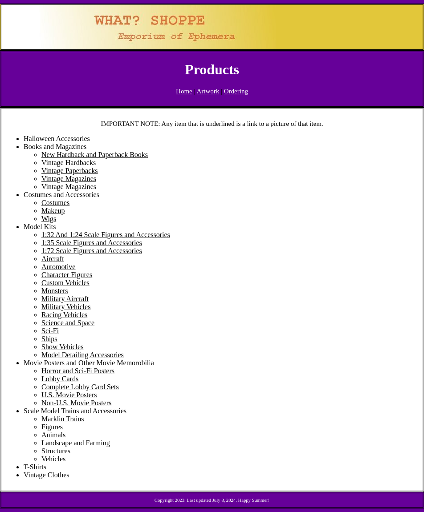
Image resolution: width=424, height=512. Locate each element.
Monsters (54, 290)
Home (184, 91)
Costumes (55, 202)
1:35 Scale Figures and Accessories (91, 242)
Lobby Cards (59, 379)
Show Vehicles (62, 347)
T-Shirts (35, 467)
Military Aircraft (65, 298)
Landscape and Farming (75, 443)
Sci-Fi (50, 331)
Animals (53, 435)
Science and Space (67, 323)
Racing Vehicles (64, 314)
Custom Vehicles (65, 282)
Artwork (207, 91)
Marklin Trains (62, 419)
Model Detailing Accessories (82, 355)
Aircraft (52, 258)
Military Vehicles (65, 306)
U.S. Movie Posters (69, 395)
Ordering (236, 91)
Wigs (48, 218)
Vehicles (53, 459)
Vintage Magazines (68, 178)
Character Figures (66, 274)
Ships (49, 339)
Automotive (58, 266)
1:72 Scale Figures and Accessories (91, 250)
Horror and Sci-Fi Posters (77, 371)
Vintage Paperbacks (69, 170)
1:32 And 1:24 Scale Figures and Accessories (105, 234)
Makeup (53, 210)
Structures (55, 451)
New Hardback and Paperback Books (94, 154)
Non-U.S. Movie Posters (76, 403)
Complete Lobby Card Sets (80, 387)
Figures (52, 427)
